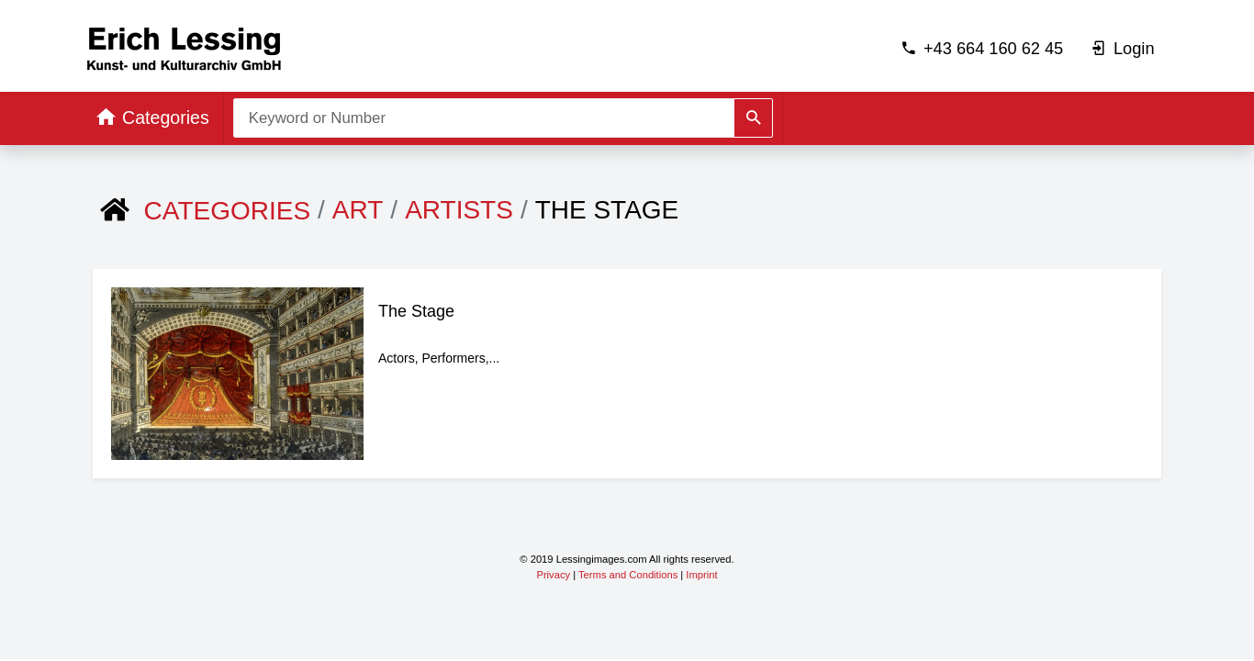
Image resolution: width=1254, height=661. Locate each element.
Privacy (553, 574)
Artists (459, 210)
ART (358, 210)
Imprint (701, 574)
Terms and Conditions (627, 574)
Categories (227, 210)
